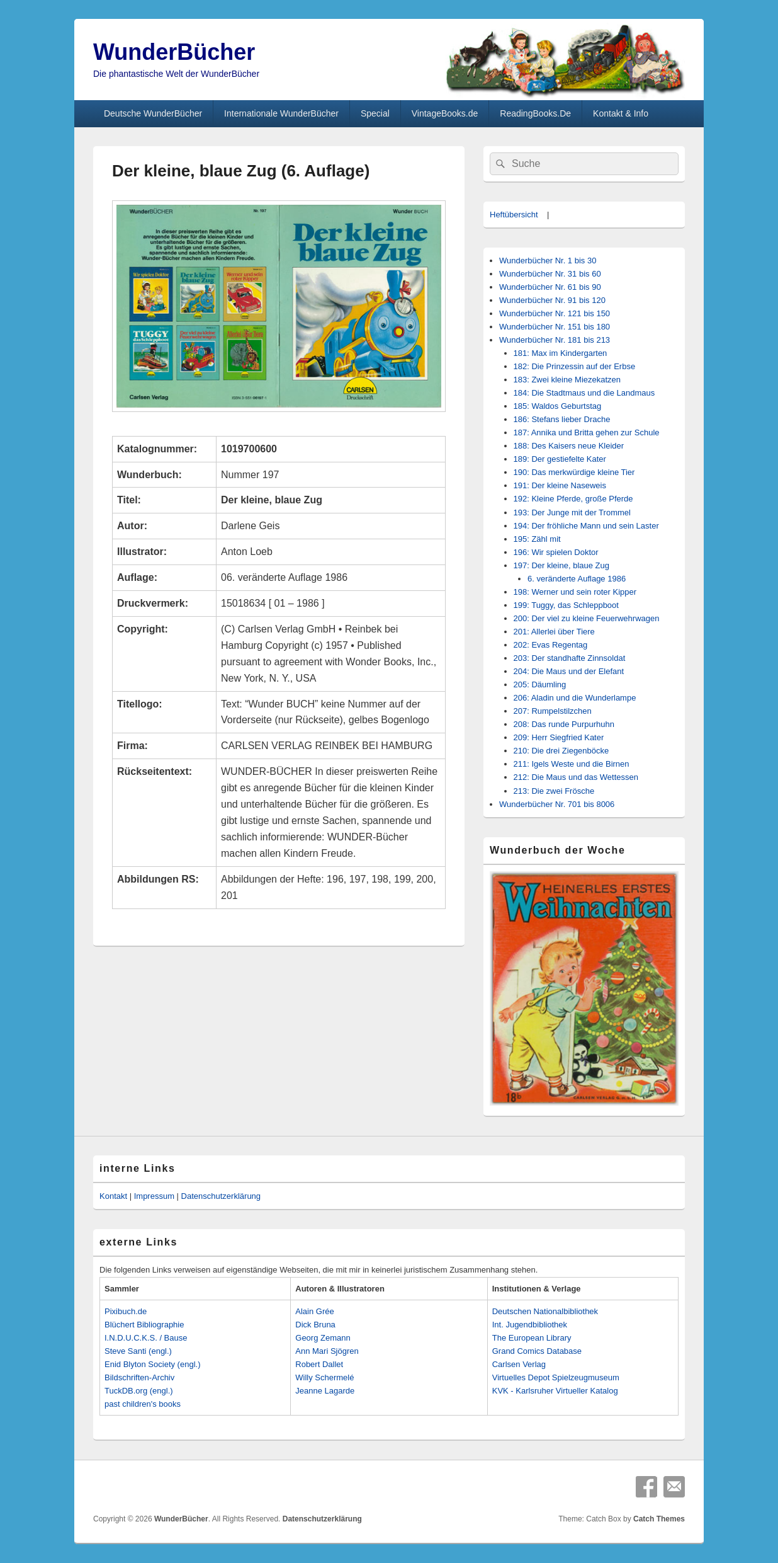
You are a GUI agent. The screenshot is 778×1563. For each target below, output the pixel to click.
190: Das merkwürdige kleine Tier (574, 472)
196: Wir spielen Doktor (556, 552)
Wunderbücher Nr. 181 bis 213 (554, 340)
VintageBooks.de (445, 113)
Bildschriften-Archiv (139, 1377)
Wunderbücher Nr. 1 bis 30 (547, 260)
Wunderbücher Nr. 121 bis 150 (554, 313)
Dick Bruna (315, 1324)
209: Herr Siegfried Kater (559, 737)
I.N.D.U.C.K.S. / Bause (146, 1338)
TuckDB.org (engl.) (138, 1390)
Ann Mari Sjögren (326, 1351)
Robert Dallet (319, 1364)
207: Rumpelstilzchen (553, 711)
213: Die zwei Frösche (554, 791)
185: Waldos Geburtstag (558, 406)
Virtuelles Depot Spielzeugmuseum (555, 1377)
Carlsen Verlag (519, 1364)
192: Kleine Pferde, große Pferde (573, 498)
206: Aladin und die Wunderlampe (575, 697)
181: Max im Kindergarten (560, 353)
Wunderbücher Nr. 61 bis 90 (550, 287)
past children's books (142, 1404)
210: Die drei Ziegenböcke (561, 750)
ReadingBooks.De (535, 113)
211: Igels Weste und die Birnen (571, 764)
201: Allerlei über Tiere (554, 631)
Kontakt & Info (620, 113)
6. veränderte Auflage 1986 (576, 578)
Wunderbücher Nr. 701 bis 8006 (556, 804)
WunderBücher (174, 52)
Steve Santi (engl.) (138, 1351)
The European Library (532, 1338)
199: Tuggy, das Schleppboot (566, 605)
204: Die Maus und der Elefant (569, 671)
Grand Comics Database (537, 1351)
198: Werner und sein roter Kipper (575, 592)
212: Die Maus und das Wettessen (576, 777)
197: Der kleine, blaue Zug (561, 565)
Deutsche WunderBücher (153, 113)
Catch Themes (659, 1518)
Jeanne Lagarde (324, 1390)
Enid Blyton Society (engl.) (152, 1364)
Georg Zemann (322, 1338)
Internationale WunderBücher (281, 113)
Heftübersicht (514, 214)
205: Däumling (540, 684)
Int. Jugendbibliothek (529, 1324)
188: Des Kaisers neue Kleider (569, 445)
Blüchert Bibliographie (144, 1324)
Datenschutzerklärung (221, 1196)
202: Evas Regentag (551, 645)
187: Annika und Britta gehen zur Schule (587, 432)
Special (375, 113)
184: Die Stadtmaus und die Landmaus (584, 393)
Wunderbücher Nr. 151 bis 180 (554, 326)
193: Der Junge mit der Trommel (572, 512)
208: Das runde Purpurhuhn (564, 724)
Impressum (154, 1196)
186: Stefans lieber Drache (562, 419)
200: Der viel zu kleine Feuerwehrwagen (587, 618)
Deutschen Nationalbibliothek (545, 1311)
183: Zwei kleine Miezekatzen (567, 379)
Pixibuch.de (125, 1311)
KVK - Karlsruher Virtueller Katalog (555, 1390)
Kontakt (113, 1196)
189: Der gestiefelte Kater (560, 459)
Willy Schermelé (324, 1377)
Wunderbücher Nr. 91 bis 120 (552, 300)
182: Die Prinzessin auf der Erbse (575, 366)
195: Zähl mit (537, 539)
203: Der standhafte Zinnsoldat (570, 658)
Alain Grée (314, 1311)
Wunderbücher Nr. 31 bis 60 (550, 273)
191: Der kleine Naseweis (560, 485)
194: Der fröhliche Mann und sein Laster (586, 525)
